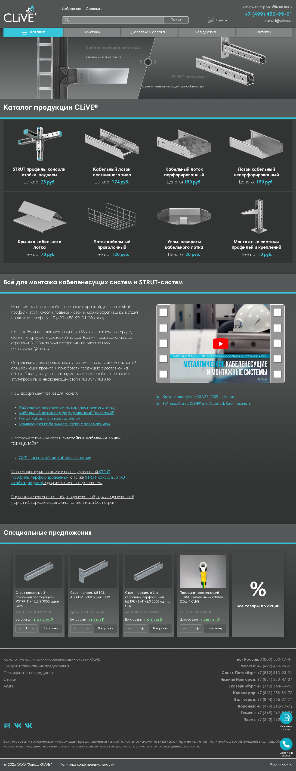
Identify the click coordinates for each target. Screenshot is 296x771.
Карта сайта (281, 764)
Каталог (33, 32)
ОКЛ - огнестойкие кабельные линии (55, 458)
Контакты (263, 32)
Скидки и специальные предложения (36, 667)
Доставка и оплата (148, 32)
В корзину (50, 628)
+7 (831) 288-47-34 (275, 680)
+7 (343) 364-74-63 (275, 687)
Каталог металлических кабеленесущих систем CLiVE (51, 660)
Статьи (9, 680)
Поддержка (205, 32)
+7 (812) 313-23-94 (275, 673)
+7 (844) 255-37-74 (275, 700)
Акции (8, 687)
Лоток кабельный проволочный (49, 419)
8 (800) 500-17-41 (276, 660)
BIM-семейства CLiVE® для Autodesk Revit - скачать (203, 404)
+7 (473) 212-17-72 (275, 707)
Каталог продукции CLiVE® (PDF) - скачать (195, 397)
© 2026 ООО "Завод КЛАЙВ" (27, 765)
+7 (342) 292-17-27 (275, 720)
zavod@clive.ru (278, 21)
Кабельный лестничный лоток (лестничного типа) (67, 408)
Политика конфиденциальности (87, 765)
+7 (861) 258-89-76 (275, 693)
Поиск (176, 20)
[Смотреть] (220, 343)
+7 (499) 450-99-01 (268, 14)
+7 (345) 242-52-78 (275, 713)
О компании (90, 32)
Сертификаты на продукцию (29, 673)
